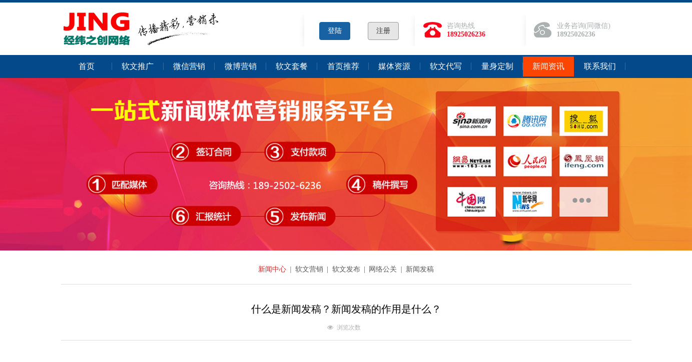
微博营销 (241, 66)
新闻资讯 (548, 66)
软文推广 (138, 66)
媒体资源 (394, 66)
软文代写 (446, 66)
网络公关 (384, 269)
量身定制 (497, 66)
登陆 (335, 30)
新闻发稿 (420, 269)
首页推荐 (343, 66)
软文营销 (310, 269)
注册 (383, 30)
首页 (87, 66)
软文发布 (347, 269)
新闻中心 (273, 269)
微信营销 (189, 66)
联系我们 (600, 66)
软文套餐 (292, 66)
